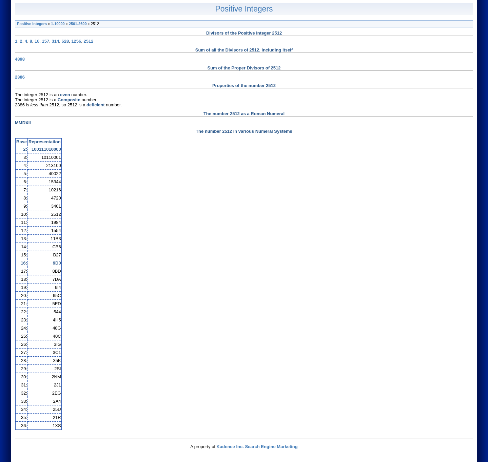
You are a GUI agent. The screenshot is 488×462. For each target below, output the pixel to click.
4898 (20, 59)
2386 (20, 77)
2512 (89, 41)
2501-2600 (78, 24)
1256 (76, 41)
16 (37, 41)
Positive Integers (244, 8)
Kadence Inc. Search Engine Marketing (257, 446)
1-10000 (57, 24)
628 (65, 41)
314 (55, 41)
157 (46, 41)
